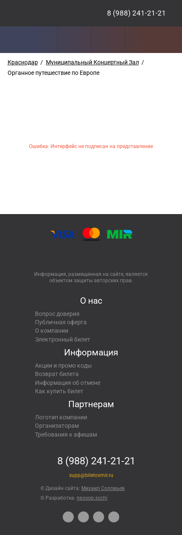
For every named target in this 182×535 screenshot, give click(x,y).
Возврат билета (57, 374)
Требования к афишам (66, 434)
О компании (51, 330)
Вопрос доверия (57, 313)
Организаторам (57, 425)
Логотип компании (61, 417)
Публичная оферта (61, 322)
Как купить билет (59, 391)
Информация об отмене (67, 382)
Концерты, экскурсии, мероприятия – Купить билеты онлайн (45, 13)
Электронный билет (62, 339)
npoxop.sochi (92, 498)
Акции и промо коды (63, 365)
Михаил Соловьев (103, 488)
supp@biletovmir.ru (91, 475)
